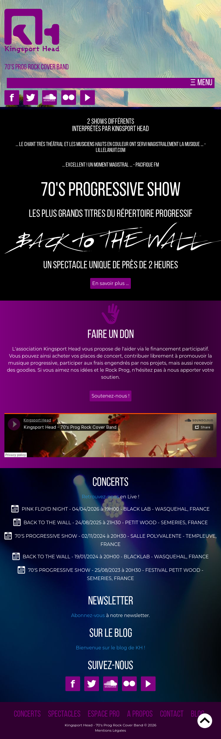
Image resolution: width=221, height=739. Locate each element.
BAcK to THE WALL (110, 242)
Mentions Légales (110, 730)
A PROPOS (140, 714)
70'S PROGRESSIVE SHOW (111, 190)
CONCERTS (27, 714)
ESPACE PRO (104, 714)
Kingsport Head (79, 725)
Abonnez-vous (88, 615)
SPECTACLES (64, 714)
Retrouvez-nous (100, 497)
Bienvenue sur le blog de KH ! (110, 648)
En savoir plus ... (110, 283)
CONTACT (172, 714)
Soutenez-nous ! (111, 396)
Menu (204, 83)
